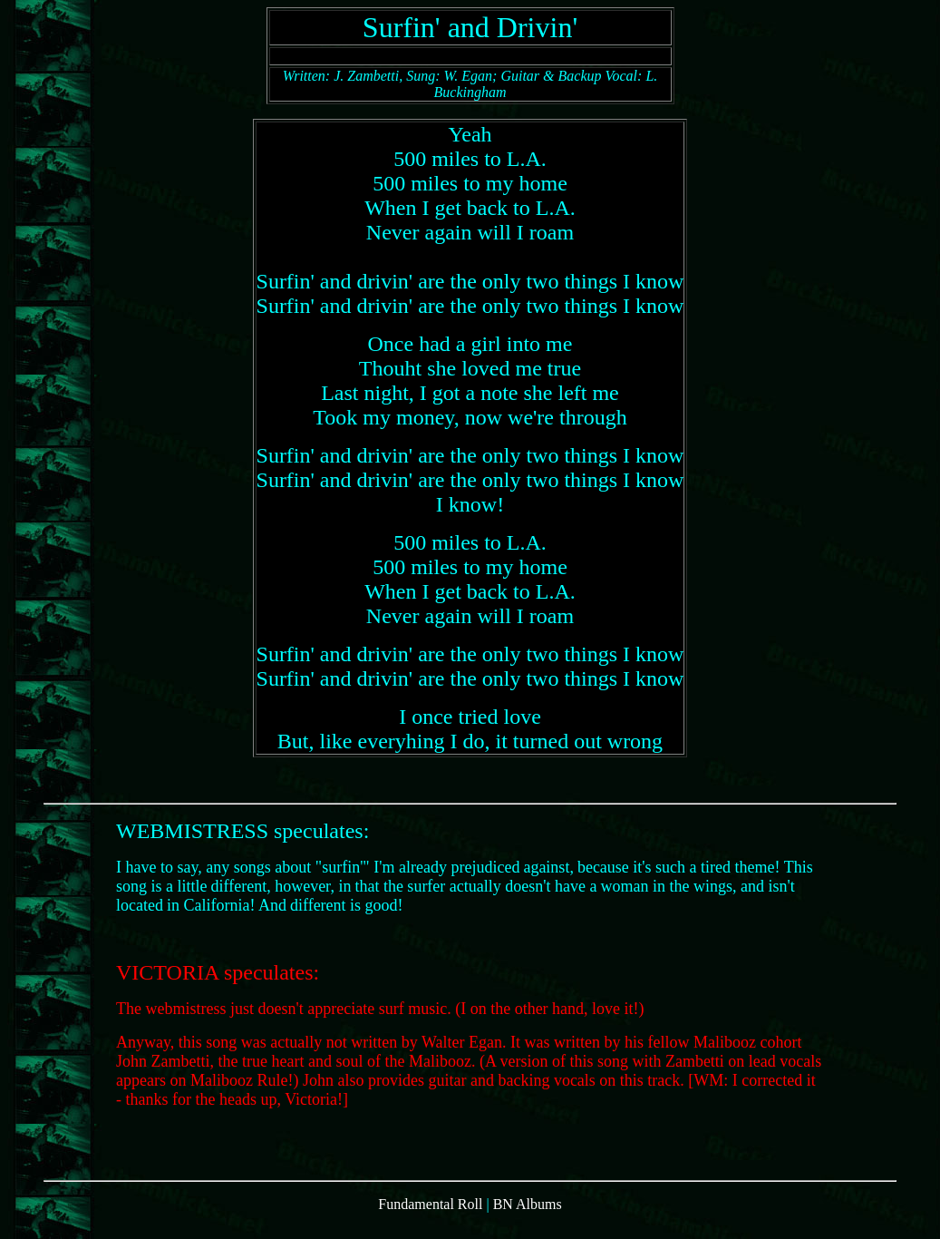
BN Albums (527, 1223)
